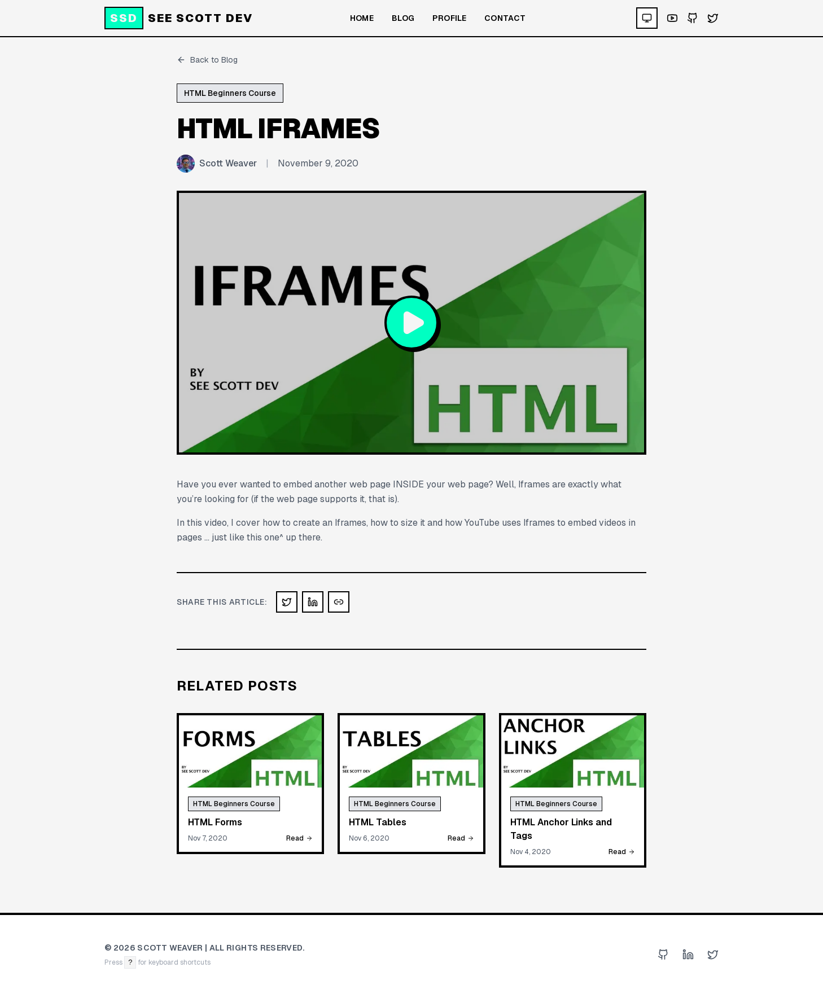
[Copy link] (338, 602)
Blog (403, 18)
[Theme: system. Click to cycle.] (647, 18)
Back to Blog (207, 60)
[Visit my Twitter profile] (713, 18)
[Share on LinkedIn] (312, 602)
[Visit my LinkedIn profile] (688, 954)
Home (362, 18)
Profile (449, 18)
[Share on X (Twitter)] (286, 602)
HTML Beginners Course (230, 93)
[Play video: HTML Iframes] (411, 323)
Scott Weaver (228, 163)
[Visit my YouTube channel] (672, 18)
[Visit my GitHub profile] (692, 18)
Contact (505, 18)
